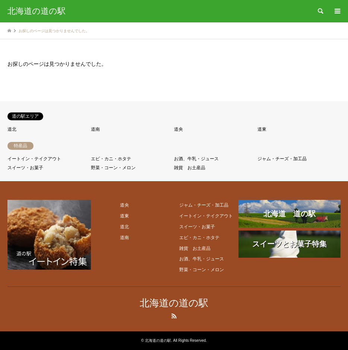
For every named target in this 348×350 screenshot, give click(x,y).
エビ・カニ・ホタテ (111, 158)
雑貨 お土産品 (189, 167)
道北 (11, 129)
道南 (95, 129)
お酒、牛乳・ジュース (196, 158)
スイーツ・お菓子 (25, 167)
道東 (261, 129)
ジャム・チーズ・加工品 (282, 158)
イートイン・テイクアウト (34, 158)
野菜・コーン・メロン (113, 167)
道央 (178, 129)
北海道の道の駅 (174, 303)
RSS (174, 316)
